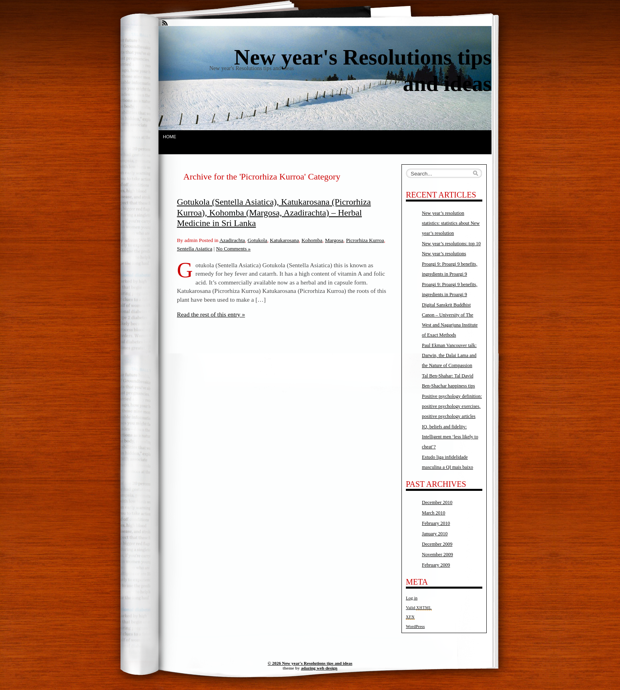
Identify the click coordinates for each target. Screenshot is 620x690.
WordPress (415, 626)
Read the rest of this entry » (211, 314)
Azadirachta (232, 240)
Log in (411, 597)
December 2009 (437, 544)
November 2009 (437, 554)
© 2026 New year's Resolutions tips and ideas (310, 663)
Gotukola (257, 240)
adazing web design (319, 668)
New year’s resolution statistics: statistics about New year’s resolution (451, 223)
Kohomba (311, 240)
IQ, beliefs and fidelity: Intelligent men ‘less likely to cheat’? (450, 437)
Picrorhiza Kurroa (365, 240)
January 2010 (434, 534)
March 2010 (433, 513)
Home (169, 136)
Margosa (334, 240)
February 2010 (436, 523)
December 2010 (437, 502)
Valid (419, 607)
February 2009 (436, 565)
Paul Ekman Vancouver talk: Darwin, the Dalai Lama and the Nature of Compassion (449, 355)
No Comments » (233, 249)
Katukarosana (284, 240)
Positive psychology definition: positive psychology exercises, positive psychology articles (452, 406)
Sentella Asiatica (194, 249)
